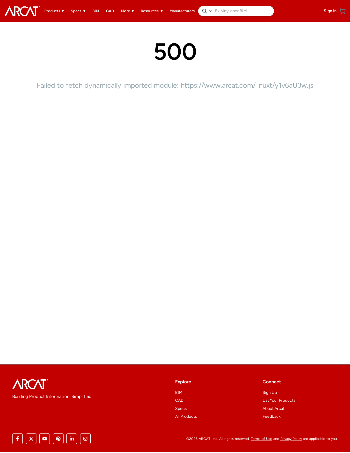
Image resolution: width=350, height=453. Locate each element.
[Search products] (243, 11)
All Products (186, 416)
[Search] (204, 11)
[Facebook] (17, 438)
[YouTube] (44, 438)
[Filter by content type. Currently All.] (211, 11)
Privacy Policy (291, 439)
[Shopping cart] (342, 11)
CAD (179, 400)
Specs (181, 408)
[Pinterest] (58, 438)
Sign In (330, 10)
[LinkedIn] (71, 438)
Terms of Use (261, 439)
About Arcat (273, 408)
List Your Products (279, 400)
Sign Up (270, 392)
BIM (178, 392)
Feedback (272, 416)
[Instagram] (85, 438)
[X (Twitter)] (31, 438)
